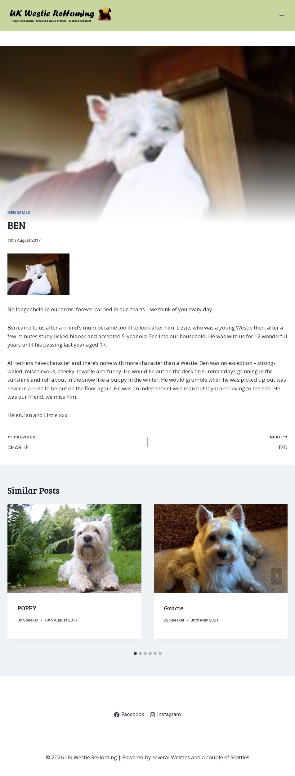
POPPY (27, 607)
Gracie (173, 607)
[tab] (135, 653)
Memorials (18, 213)
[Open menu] (282, 15)
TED (220, 442)
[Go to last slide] (18, 576)
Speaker (30, 619)
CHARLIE (74, 442)
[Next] (276, 576)
